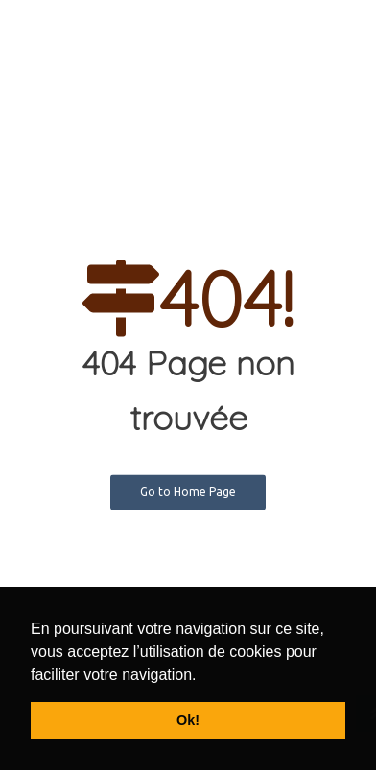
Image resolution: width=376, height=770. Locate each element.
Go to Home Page (188, 492)
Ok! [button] (188, 720)
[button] (203, 676)
